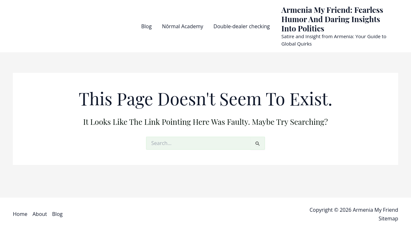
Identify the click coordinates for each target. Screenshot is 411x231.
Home (20, 214)
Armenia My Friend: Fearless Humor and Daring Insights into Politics (332, 18)
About (39, 214)
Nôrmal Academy (182, 26)
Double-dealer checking (242, 26)
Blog (146, 26)
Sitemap (388, 218)
